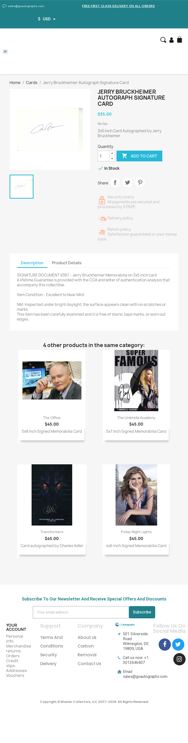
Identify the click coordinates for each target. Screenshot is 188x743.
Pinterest (140, 182)
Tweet (127, 182)
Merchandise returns (18, 648)
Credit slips (12, 663)
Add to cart (139, 156)
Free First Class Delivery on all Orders (118, 6)
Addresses (16, 670)
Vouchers (15, 675)
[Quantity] (103, 156)
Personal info (14, 639)
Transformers (51, 531)
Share (115, 182)
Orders (13, 656)
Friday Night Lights (136, 531)
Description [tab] (32, 262)
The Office (51, 417)
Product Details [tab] (67, 262)
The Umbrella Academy (136, 417)
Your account (16, 627)
